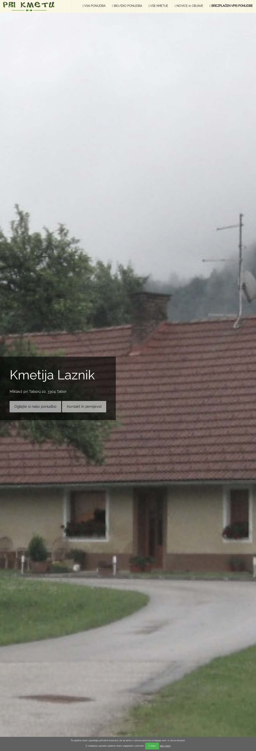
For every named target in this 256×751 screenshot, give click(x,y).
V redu (152, 745)
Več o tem (165, 745)
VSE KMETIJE (158, 6)
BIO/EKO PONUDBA (127, 6)
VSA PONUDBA (94, 6)
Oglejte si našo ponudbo (35, 406)
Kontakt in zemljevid (84, 406)
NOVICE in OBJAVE (189, 6)
